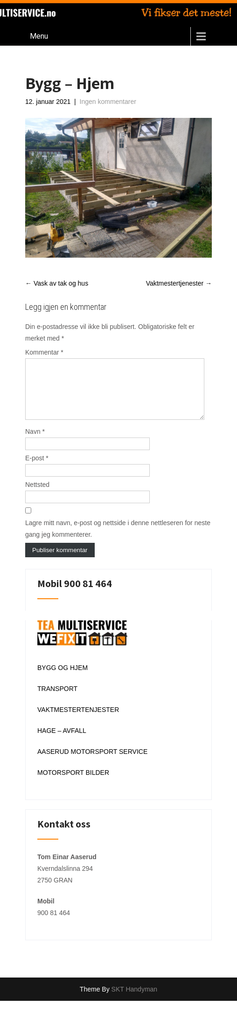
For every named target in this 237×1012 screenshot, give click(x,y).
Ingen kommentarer (108, 101)
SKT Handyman (135, 1000)
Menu (39, 36)
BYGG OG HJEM (62, 679)
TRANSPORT (57, 700)
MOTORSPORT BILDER (73, 783)
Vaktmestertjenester (179, 283)
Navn (35, 442)
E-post (37, 469)
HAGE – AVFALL (61, 741)
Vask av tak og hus (56, 283)
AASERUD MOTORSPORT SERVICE (92, 762)
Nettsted (37, 495)
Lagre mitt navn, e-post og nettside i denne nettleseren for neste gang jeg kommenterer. (117, 539)
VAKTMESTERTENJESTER (78, 721)
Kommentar (44, 352)
